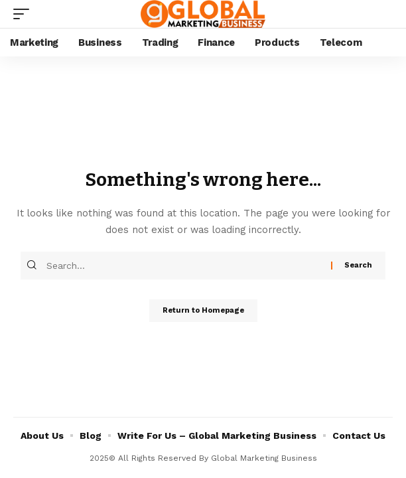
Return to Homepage (203, 310)
